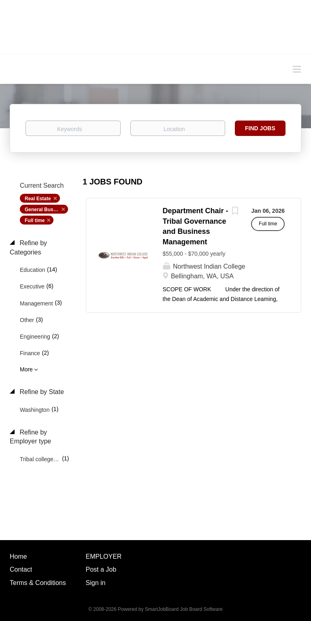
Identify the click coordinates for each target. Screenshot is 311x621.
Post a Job (101, 569)
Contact (21, 569)
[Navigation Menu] (297, 69)
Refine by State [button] (41, 391)
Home (18, 556)
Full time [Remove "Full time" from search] (35, 220)
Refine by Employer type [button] (30, 437)
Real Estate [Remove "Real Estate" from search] (38, 198)
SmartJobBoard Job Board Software (184, 609)
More (26, 369)
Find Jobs (260, 128)
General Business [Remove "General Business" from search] (45, 209)
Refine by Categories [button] (28, 247)
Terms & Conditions (38, 582)
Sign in (96, 582)
